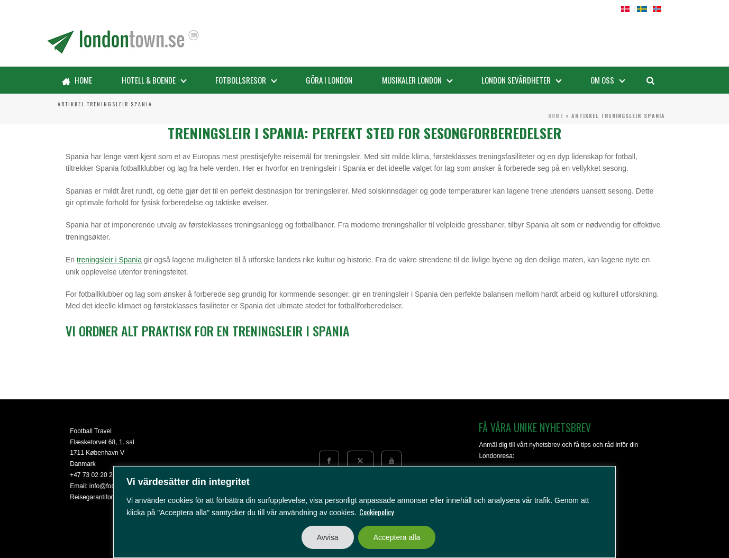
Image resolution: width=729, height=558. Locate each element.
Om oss (607, 80)
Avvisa (328, 537)
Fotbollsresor (246, 80)
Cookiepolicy (376, 511)
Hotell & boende (154, 80)
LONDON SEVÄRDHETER (521, 80)
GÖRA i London (329, 80)
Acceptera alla (397, 537)
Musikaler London (417, 80)
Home (77, 80)
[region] (364, 512)
